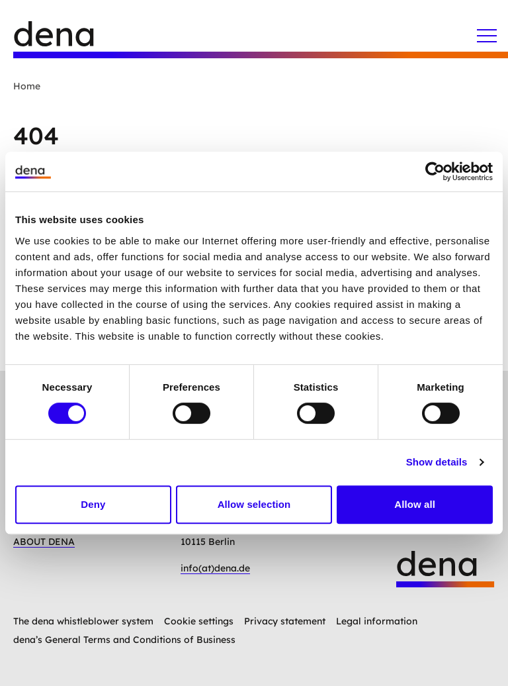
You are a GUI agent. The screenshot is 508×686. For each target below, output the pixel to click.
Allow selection (254, 504)
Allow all (414, 504)
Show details (437, 461)
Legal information (376, 621)
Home (26, 86)
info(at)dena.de (215, 568)
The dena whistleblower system (83, 621)
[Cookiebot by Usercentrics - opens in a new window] (435, 171)
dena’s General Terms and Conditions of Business (124, 640)
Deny (93, 504)
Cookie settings (198, 621)
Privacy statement (284, 621)
